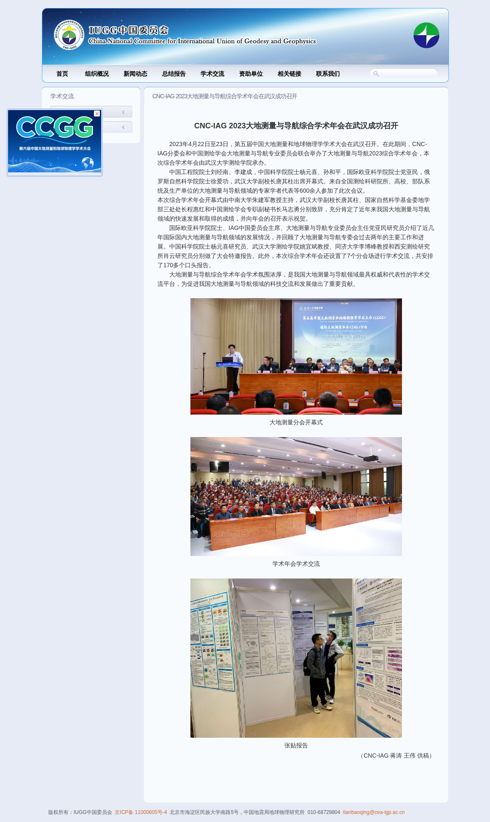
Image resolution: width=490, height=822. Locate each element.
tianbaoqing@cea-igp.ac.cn (374, 812)
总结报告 (174, 74)
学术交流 (212, 74)
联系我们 (328, 74)
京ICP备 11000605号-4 (141, 812)
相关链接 (289, 74)
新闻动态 (135, 74)
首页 (62, 74)
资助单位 (251, 74)
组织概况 (97, 74)
